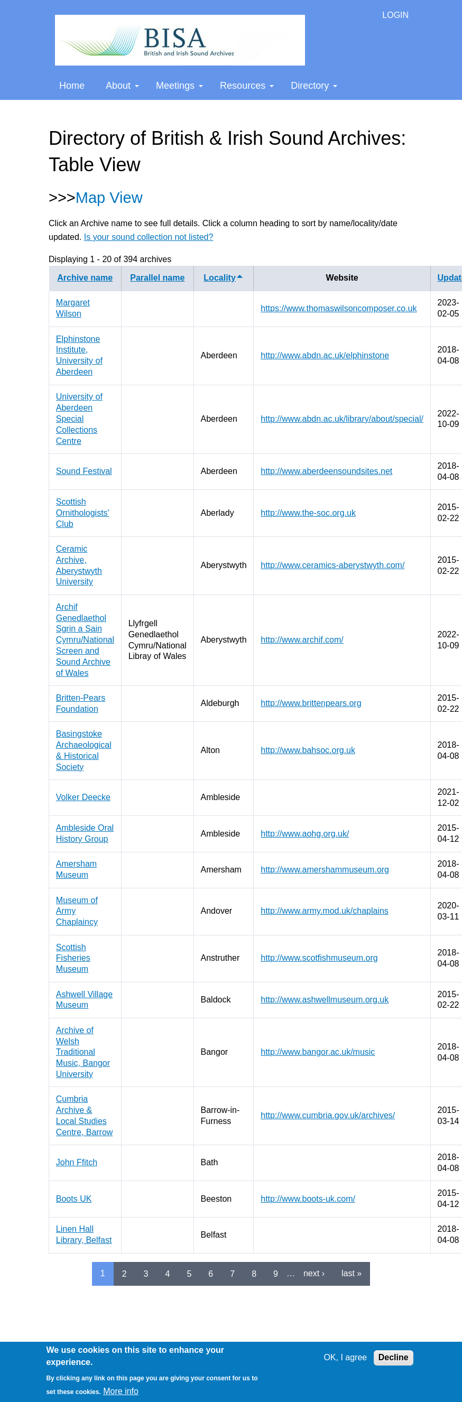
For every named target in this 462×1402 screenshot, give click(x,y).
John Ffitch (76, 1162)
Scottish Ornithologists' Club (82, 512)
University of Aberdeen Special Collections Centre (79, 418)
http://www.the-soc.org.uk (308, 512)
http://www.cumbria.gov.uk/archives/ (328, 1115)
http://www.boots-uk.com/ (308, 1198)
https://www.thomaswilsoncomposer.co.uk (339, 308)
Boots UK (74, 1198)
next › (314, 1273)
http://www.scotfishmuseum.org (319, 957)
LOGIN (395, 15)
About (122, 85)
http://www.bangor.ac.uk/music (318, 1051)
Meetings (179, 85)
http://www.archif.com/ (302, 639)
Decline (393, 1357)
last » (351, 1273)
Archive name (85, 277)
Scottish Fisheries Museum (73, 958)
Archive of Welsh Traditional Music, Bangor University (83, 1052)
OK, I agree (345, 1357)
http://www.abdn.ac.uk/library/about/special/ (342, 418)
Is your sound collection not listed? (149, 237)
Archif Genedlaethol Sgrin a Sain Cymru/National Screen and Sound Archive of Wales (85, 639)
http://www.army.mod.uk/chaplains (325, 910)
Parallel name (157, 277)
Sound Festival (84, 471)
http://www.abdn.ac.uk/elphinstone (325, 355)
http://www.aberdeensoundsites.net (326, 471)
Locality (223, 277)
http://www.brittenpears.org (311, 703)
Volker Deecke (83, 797)
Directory (314, 85)
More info (120, 1391)
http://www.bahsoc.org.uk (308, 750)
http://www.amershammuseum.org (325, 869)
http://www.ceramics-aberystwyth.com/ (332, 565)
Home (72, 85)
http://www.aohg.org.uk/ (305, 833)
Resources (247, 85)
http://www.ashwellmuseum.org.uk (325, 999)
